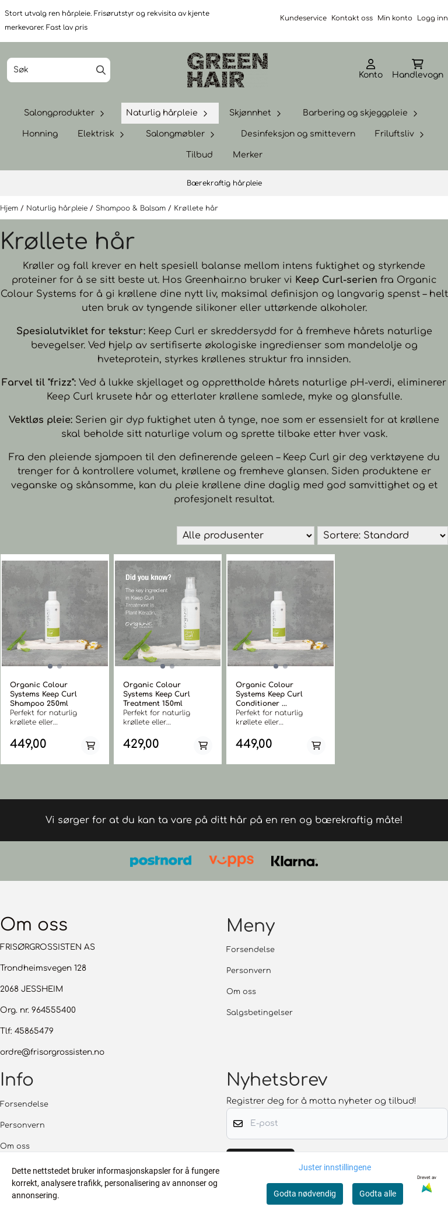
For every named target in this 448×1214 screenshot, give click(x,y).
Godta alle (377, 1193)
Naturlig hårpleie (58, 208)
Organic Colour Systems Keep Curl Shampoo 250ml (43, 694)
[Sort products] (382, 535)
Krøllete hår (196, 208)
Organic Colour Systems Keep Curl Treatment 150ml (156, 694)
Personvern (248, 971)
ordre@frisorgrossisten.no (52, 1052)
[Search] (101, 70)
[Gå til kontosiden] (370, 70)
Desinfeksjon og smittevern (298, 134)
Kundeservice (303, 18)
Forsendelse (250, 950)
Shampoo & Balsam (132, 208)
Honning (40, 134)
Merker (247, 155)
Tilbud (199, 155)
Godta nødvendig (305, 1193)
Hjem (10, 208)
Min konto (394, 18)
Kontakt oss (352, 18)
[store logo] (227, 70)
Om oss (241, 992)
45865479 (34, 1031)
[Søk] (58, 70)
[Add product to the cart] (90, 745)
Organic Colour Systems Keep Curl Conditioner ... (269, 694)
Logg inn (432, 18)
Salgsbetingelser (259, 1013)
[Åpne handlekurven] (417, 70)
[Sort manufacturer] (245, 535)
